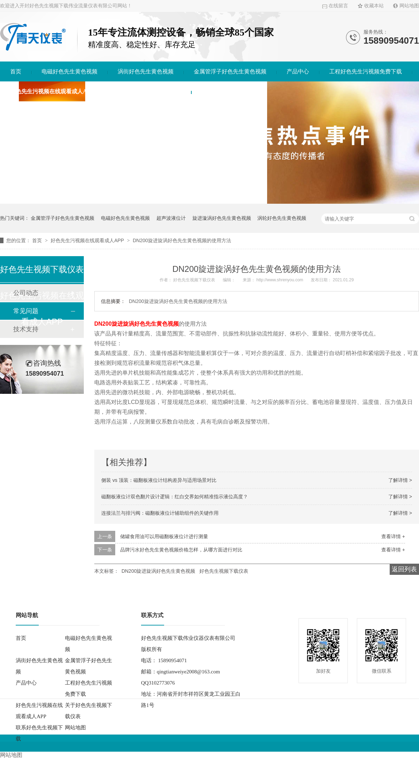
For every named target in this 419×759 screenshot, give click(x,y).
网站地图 (409, 5)
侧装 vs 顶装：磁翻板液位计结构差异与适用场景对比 (158, 480)
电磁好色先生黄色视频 (69, 71)
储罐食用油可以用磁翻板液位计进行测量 (164, 536)
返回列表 (404, 569)
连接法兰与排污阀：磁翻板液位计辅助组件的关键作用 (160, 513)
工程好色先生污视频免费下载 (365, 71)
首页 (15, 71)
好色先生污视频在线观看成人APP (52, 91)
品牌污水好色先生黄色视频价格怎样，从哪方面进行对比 (181, 549)
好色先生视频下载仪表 (223, 571)
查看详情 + (393, 536)
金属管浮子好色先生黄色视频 (230, 71)
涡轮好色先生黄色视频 (281, 218)
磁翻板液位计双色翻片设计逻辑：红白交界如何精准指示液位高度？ (174, 496)
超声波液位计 (171, 218)
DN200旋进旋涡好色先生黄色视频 (159, 571)
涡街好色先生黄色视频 (146, 71)
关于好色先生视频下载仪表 (147, 91)
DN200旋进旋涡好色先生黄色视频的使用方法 (182, 240)
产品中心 (298, 71)
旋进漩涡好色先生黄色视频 (221, 218)
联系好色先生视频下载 (229, 91)
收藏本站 (374, 5)
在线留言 (338, 5)
